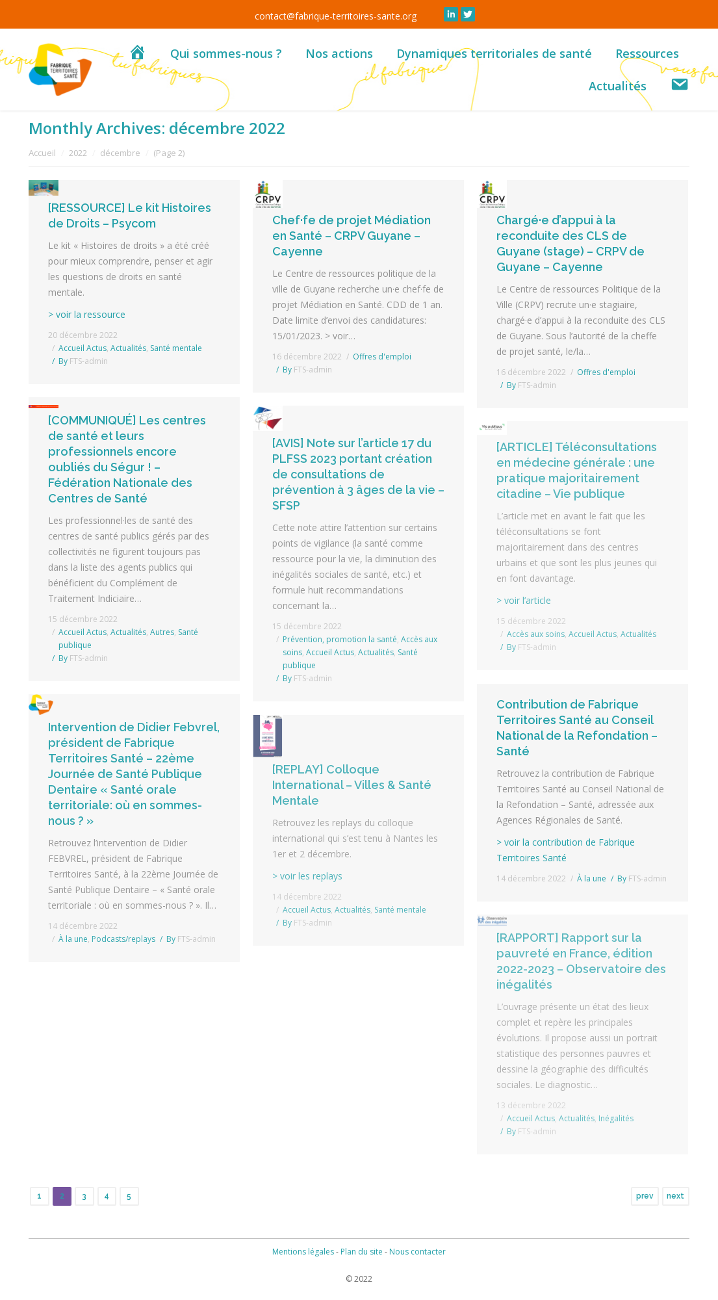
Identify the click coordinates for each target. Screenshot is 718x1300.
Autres (162, 632)
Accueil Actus (82, 348)
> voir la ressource (86, 314)
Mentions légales (303, 1251)
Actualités (128, 348)
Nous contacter (417, 1251)
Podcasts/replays (123, 938)
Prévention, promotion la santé (340, 639)
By (83, 361)
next (675, 1196)
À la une (591, 878)
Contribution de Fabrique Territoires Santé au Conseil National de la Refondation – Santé (577, 727)
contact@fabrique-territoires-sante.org (336, 16)
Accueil (42, 153)
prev (645, 1196)
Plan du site (361, 1251)
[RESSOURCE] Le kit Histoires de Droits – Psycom (129, 215)
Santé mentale (176, 348)
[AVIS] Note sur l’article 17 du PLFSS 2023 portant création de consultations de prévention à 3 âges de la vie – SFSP (358, 474)
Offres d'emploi (382, 356)
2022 (78, 153)
